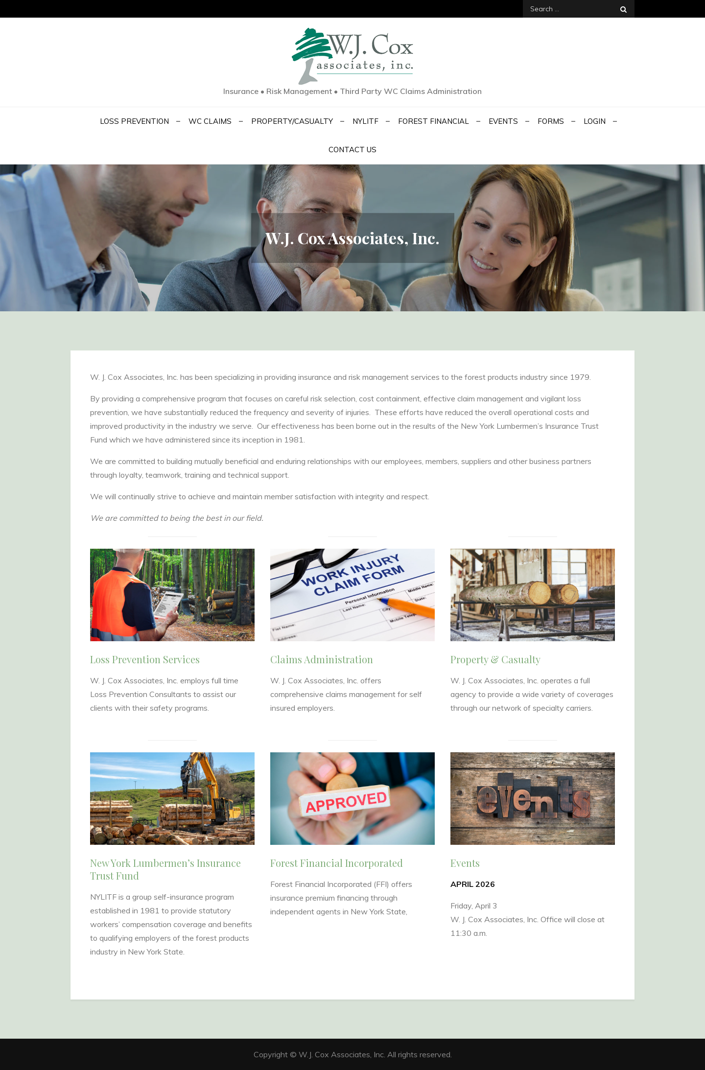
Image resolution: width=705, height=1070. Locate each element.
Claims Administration (321, 659)
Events (503, 121)
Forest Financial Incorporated (336, 862)
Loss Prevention (134, 121)
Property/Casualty (292, 121)
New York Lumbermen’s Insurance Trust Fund (165, 869)
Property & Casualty (495, 659)
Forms (551, 121)
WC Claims (210, 121)
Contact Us (352, 149)
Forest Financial (433, 121)
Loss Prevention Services (145, 659)
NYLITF (365, 121)
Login (595, 121)
